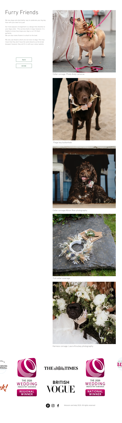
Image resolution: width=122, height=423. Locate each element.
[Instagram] (53, 406)
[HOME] (24, 66)
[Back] (24, 60)
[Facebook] (58, 406)
